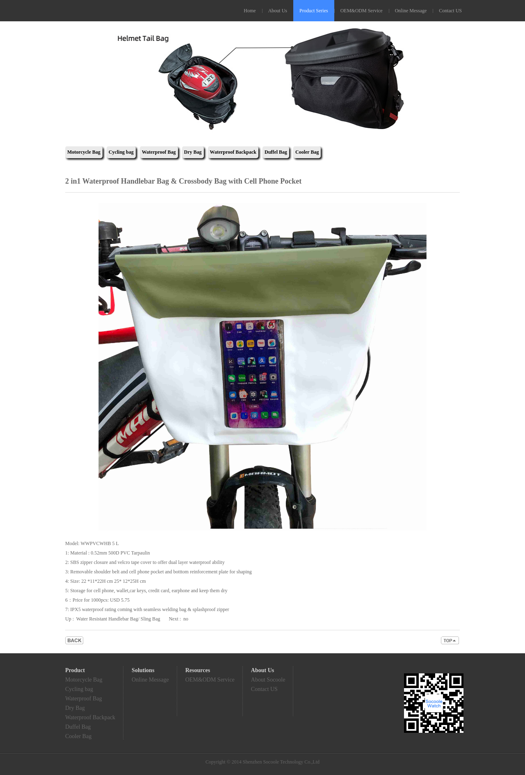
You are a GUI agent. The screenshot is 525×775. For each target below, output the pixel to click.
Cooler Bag (307, 152)
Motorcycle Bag (83, 152)
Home (250, 11)
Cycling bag (121, 152)
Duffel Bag (276, 152)
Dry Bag (193, 152)
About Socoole (268, 680)
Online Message (411, 11)
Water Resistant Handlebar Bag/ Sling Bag (118, 619)
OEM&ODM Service (361, 11)
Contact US (450, 11)
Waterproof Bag (159, 152)
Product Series (313, 11)
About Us (277, 11)
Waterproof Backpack (233, 152)
